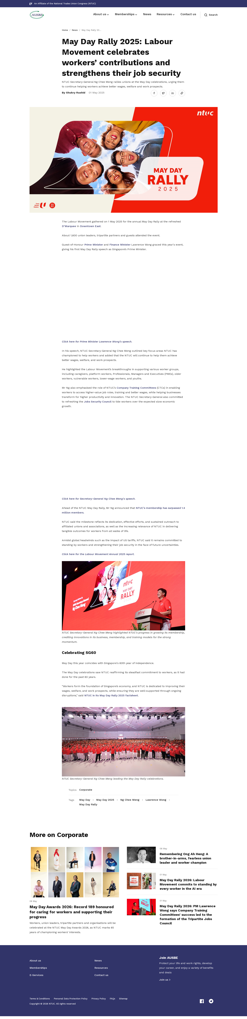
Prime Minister (93, 243)
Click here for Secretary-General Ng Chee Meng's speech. (98, 497)
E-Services (36, 977)
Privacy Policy (98, 1001)
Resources (101, 970)
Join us (163, 982)
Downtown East (90, 225)
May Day (84, 798)
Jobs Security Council (98, 400)
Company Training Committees (136, 386)
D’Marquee (69, 225)
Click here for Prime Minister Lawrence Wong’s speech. (97, 340)
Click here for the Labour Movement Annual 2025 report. (98, 553)
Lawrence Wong (156, 798)
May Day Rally (88, 803)
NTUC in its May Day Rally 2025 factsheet (111, 694)
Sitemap (123, 1001)
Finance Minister (120, 243)
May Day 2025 (105, 798)
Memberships (38, 970)
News (75, 30)
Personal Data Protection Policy (70, 1001)
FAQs (112, 1001)
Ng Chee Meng (129, 798)
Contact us (101, 977)
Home (65, 30)
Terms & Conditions (40, 1001)
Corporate (85, 788)
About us (35, 963)
